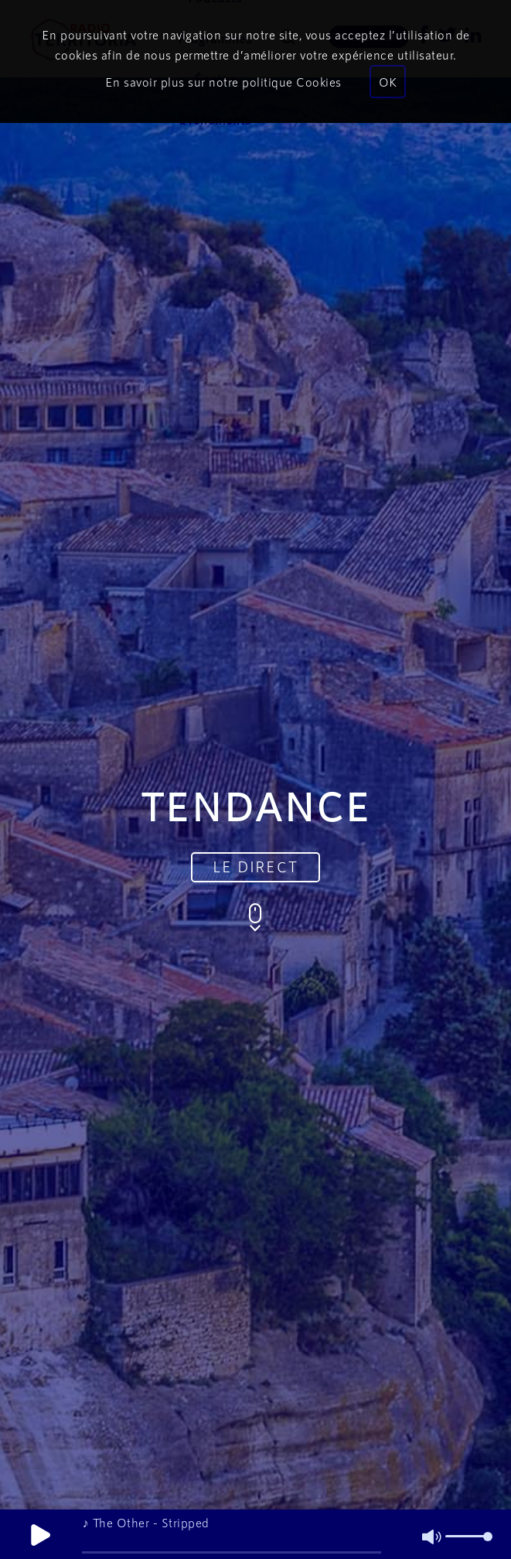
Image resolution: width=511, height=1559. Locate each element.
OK (388, 81)
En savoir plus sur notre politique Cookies (223, 81)
